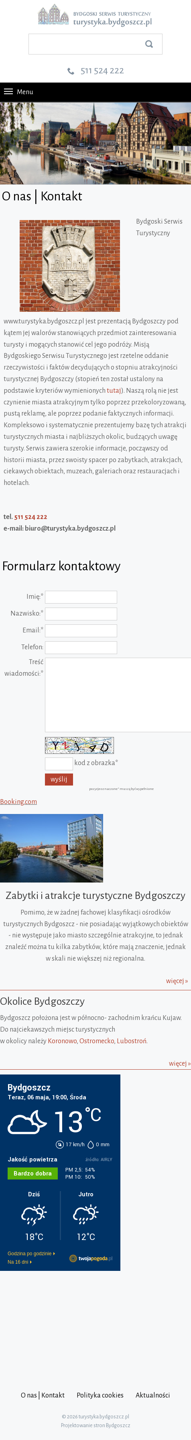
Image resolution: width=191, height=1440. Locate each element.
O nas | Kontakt (43, 1395)
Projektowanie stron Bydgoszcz (95, 1425)
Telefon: (32, 647)
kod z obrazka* (96, 763)
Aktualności (153, 1395)
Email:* (32, 630)
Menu (18, 92)
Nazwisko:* (26, 613)
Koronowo (62, 1041)
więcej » (177, 981)
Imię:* (34, 596)
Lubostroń (131, 1041)
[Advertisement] (50, 1324)
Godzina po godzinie (29, 1253)
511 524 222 (102, 70)
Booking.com (18, 802)
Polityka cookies (100, 1395)
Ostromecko (96, 1041)
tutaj (114, 390)
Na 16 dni (18, 1262)
